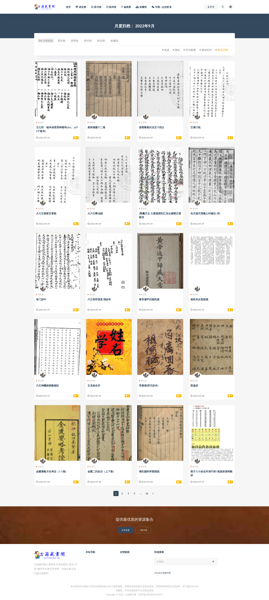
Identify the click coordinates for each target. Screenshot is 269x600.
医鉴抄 (194, 385)
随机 (177, 49)
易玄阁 (61, 40)
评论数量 (191, 49)
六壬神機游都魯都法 (47, 385)
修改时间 (207, 49)
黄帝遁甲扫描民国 (149, 299)
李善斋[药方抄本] (148, 385)
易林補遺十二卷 (96, 127)
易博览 (75, 40)
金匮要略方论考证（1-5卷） (52, 471)
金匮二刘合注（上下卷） (101, 471)
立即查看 (125, 530)
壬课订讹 (195, 127)
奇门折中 (41, 299)
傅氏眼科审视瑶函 (149, 471)
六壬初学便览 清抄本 (99, 299)
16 (146, 493)
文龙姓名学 (93, 385)
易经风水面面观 (199, 299)
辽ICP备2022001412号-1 (150, 594)
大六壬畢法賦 (95, 213)
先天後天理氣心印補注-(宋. (205, 213)
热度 (166, 49)
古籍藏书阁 (165, 573)
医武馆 (101, 40)
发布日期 (223, 49)
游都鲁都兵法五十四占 (151, 127)
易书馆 (88, 40)
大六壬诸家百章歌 (46, 213)
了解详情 (143, 530)
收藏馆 (114, 40)
